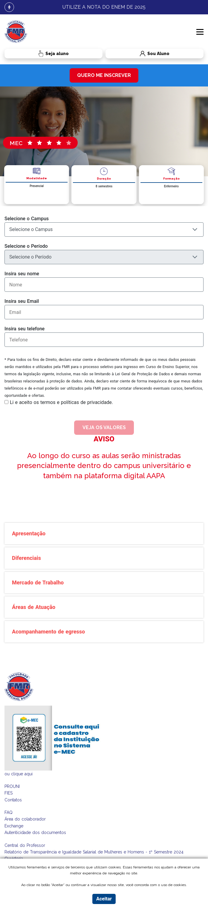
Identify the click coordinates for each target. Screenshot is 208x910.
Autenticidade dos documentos (35, 832)
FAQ (8, 812)
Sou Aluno (137, 54)
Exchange (13, 826)
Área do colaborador (25, 819)
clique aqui (22, 773)
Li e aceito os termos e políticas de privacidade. (61, 402)
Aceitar (104, 899)
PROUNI (12, 786)
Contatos (13, 799)
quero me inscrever (104, 75)
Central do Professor (24, 845)
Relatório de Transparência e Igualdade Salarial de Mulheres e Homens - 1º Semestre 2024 (93, 852)
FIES (8, 793)
